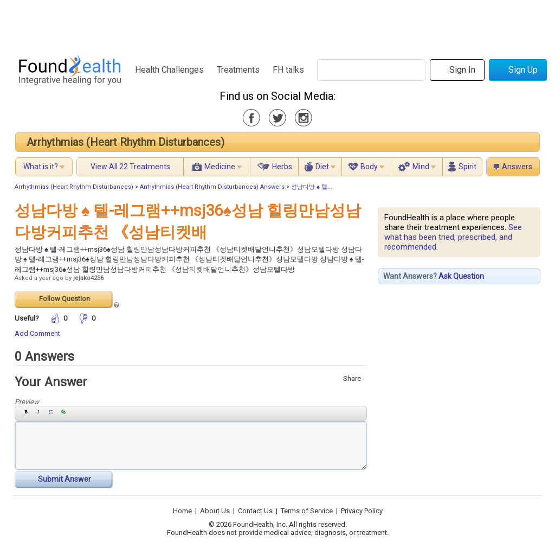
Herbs (282, 166)
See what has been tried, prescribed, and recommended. (453, 237)
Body (369, 166)
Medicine (219, 166)
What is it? (40, 166)
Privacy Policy (362, 511)
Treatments (238, 70)
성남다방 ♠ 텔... (311, 186)
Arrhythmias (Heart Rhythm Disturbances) (125, 142)
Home (182, 511)
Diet (322, 166)
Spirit (467, 166)
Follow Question (64, 299)
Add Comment (37, 333)
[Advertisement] (277, 24)
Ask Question (461, 276)
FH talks (288, 70)
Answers (517, 166)
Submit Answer (64, 479)
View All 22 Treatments (130, 166)
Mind (420, 166)
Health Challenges (169, 70)
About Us (215, 511)
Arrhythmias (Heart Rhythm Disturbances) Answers (212, 186)
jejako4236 (88, 278)
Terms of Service (307, 511)
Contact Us (255, 511)
